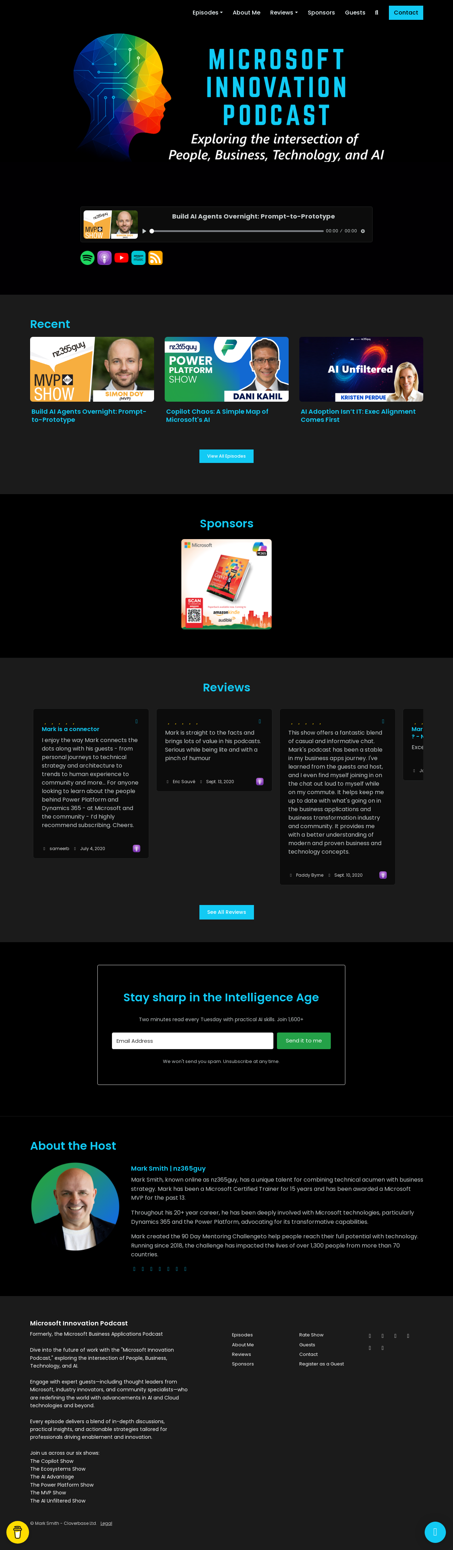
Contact (406, 13)
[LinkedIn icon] (408, 1336)
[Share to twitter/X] (136, 721)
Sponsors (321, 13)
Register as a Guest (321, 1364)
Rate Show (311, 1335)
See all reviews (226, 912)
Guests (355, 13)
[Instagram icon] (395, 1336)
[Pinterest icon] (370, 1348)
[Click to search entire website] (376, 13)
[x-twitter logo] (143, 1269)
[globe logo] (134, 1269)
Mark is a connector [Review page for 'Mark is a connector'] (71, 729)
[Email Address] (193, 1041)
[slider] (236, 231)
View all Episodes (226, 456)
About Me (246, 13)
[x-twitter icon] (370, 1336)
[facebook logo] (168, 1269)
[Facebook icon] (382, 1336)
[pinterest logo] (185, 1269)
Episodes (206, 13)
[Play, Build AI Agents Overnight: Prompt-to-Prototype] (144, 231)
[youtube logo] (160, 1269)
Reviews (281, 13)
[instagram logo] (151, 1269)
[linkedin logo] (177, 1269)
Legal (106, 1523)
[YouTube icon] (382, 1348)
